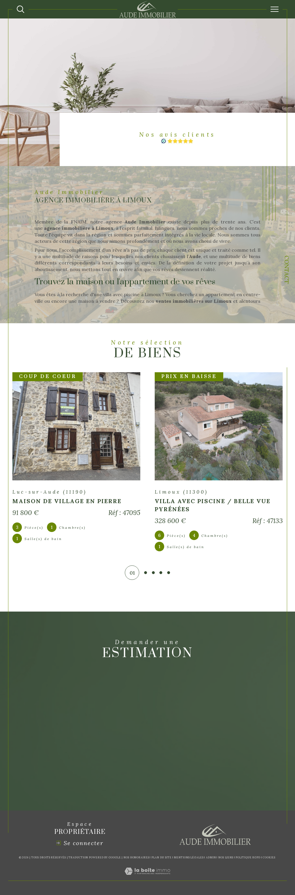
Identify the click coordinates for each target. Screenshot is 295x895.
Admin (211, 857)
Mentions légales (188, 857)
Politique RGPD (248, 857)
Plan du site (162, 857)
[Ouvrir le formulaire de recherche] (20, 9)
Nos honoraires (136, 857)
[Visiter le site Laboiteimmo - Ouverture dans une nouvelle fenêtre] (147, 877)
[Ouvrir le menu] (274, 9)
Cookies (269, 857)
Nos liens (225, 857)
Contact (286, 270)
